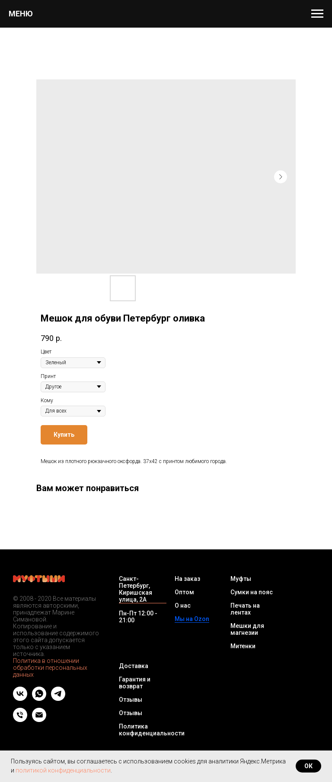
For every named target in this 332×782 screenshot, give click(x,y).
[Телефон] (20, 719)
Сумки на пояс (251, 592)
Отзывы (130, 699)
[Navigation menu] (317, 13)
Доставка (133, 665)
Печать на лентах (245, 609)
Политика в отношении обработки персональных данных (50, 667)
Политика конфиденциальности (152, 730)
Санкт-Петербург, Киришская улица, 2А (135, 589)
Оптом (184, 592)
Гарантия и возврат (134, 683)
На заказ (187, 578)
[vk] (20, 698)
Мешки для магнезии (247, 629)
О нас (183, 605)
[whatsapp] (39, 698)
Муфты (240, 578)
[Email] (39, 719)
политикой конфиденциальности (63, 770)
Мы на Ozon (192, 618)
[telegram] (58, 698)
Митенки (242, 646)
